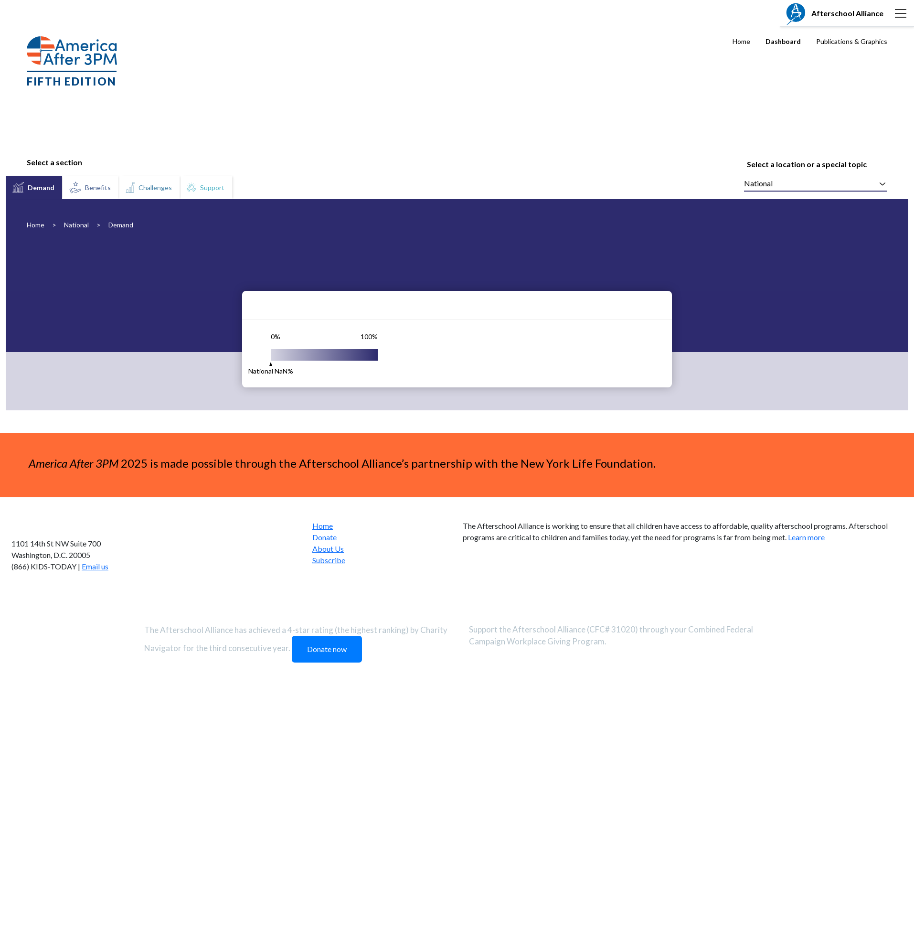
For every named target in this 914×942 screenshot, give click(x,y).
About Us (328, 785)
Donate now (327, 885)
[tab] (34, 187)
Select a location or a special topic (807, 164)
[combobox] (815, 184)
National (76, 225)
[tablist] (120, 187)
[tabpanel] (457, 423)
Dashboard (783, 41)
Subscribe (328, 796)
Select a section (54, 162)
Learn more (806, 773)
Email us (95, 802)
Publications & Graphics (851, 41)
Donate (324, 773)
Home (741, 41)
